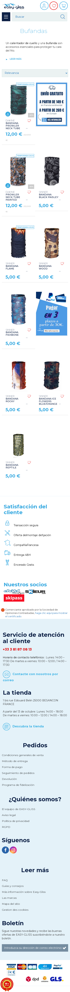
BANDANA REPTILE (12, 465)
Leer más (15, 58)
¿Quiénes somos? (35, 799)
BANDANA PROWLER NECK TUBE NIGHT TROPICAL (13, 127)
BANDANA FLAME (12, 266)
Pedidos (35, 745)
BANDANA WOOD (45, 266)
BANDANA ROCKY (12, 399)
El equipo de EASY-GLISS (18, 809)
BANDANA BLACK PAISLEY (48, 195)
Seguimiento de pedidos (18, 773)
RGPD (6, 827)
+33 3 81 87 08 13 (17, 649)
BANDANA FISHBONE (12, 332)
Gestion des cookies (15, 909)
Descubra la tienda (28, 726)
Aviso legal (9, 815)
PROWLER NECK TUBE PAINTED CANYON (13, 197)
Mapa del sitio (11, 903)
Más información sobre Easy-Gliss (24, 892)
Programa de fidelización (18, 785)
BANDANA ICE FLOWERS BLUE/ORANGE (48, 400)
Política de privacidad (15, 821)
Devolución (9, 779)
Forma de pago (12, 767)
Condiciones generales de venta (22, 755)
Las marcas (9, 898)
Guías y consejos (13, 886)
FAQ (5, 880)
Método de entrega (15, 761)
